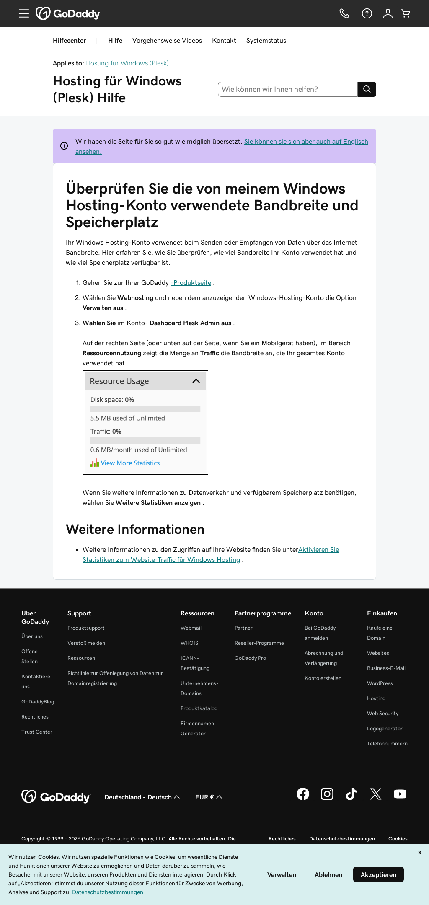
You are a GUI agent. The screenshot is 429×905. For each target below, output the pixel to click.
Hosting (376, 698)
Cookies (398, 838)
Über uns (32, 636)
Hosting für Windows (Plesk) (127, 62)
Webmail (191, 628)
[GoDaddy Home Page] (56, 797)
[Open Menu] (20, 13)
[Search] (367, 89)
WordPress (380, 683)
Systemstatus (266, 40)
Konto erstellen (323, 678)
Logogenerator (385, 728)
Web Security (382, 713)
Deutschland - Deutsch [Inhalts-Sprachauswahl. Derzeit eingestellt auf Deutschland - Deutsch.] (143, 797)
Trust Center (36, 731)
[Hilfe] (366, 13)
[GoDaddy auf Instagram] (327, 799)
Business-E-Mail (386, 668)
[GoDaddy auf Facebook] (302, 799)
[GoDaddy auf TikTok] (351, 799)
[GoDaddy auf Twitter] (375, 799)
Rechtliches (35, 716)
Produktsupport (86, 628)
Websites (378, 653)
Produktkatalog (199, 708)
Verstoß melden (86, 643)
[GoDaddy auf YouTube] (400, 799)
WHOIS (189, 643)
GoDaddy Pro (250, 658)
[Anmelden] (388, 13)
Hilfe (115, 40)
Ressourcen (81, 658)
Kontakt (224, 40)
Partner (244, 628)
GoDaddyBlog (37, 701)
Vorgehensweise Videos (167, 40)
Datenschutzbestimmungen (342, 838)
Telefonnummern (387, 743)
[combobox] (288, 89)
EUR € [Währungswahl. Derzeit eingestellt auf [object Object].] (209, 797)
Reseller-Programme (259, 643)
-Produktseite (191, 282)
